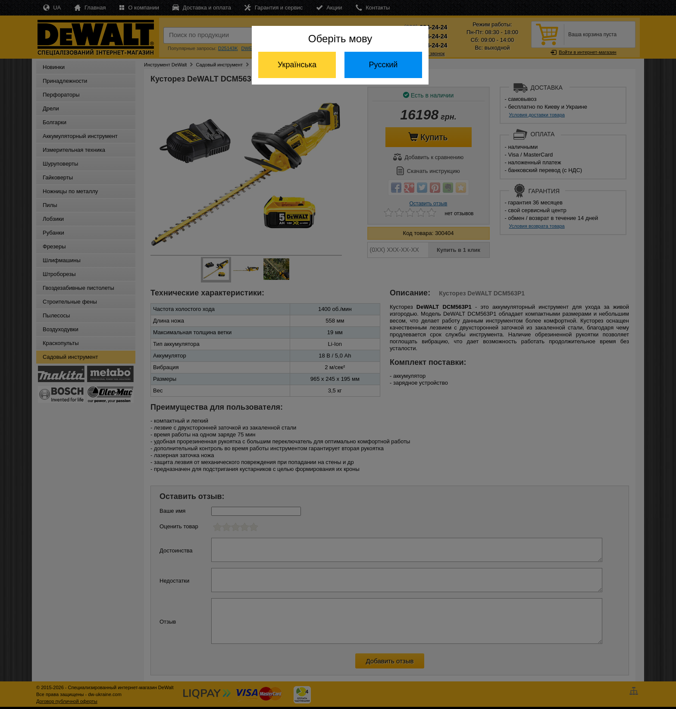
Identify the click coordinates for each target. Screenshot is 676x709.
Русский (383, 64)
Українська (297, 64)
